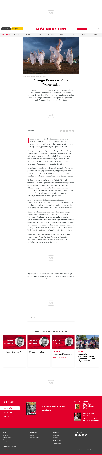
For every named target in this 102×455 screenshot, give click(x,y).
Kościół (17, 34)
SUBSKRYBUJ (82, 29)
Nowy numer (6, 34)
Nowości (7, 408)
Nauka (62, 34)
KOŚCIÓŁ (33, 318)
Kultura (51, 34)
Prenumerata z (15, 29)
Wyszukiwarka (99, 28)
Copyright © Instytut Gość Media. (81, 449)
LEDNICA (37, 318)
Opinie (74, 34)
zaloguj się (92, 29)
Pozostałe (7, 416)
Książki (7, 412)
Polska (28, 34)
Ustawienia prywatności (35, 439)
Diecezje (84, 34)
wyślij (73, 130)
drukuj (70, 130)
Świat (39, 34)
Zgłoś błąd (6, 449)
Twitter (67, 130)
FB (64, 130)
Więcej (96, 34)
